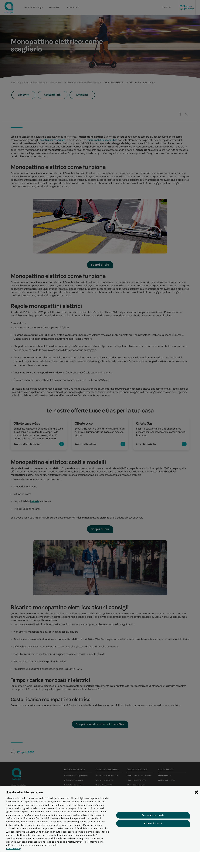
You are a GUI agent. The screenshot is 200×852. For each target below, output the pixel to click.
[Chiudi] (196, 798)
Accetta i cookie (153, 829)
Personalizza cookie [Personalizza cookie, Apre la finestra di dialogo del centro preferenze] (153, 821)
